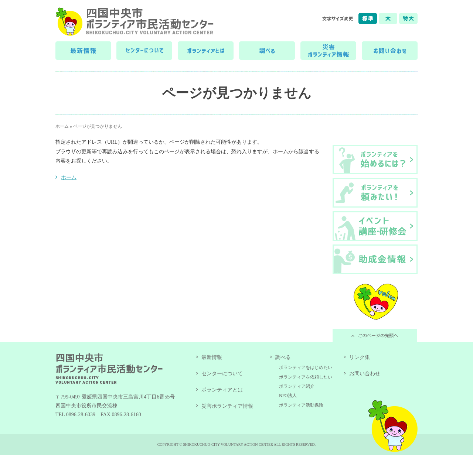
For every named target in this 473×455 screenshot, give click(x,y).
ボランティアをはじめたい (305, 367)
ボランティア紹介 (296, 386)
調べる (283, 357)
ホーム (62, 126)
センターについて (222, 373)
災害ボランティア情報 (227, 406)
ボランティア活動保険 (301, 405)
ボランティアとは (222, 390)
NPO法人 (288, 395)
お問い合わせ (364, 373)
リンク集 (359, 357)
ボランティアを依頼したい (305, 377)
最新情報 (211, 357)
